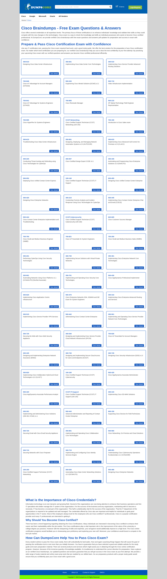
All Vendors (63, 16)
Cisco (23, 16)
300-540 (69, 334)
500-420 (26, 392)
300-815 (111, 139)
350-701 (69, 275)
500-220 (69, 81)
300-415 (111, 392)
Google (32, 16)
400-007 (69, 159)
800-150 (111, 411)
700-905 (26, 120)
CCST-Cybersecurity (73, 217)
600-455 (111, 178)
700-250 (111, 236)
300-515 (26, 314)
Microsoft (42, 16)
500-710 (111, 81)
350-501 (111, 314)
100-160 (69, 372)
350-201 (26, 256)
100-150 (26, 470)
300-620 (26, 295)
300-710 (26, 450)
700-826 (111, 334)
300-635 (69, 470)
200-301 (26, 411)
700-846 (26, 81)
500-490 (111, 470)
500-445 (111, 198)
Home (24, 20)
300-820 (26, 372)
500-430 (111, 275)
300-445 (26, 353)
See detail (54, 73)
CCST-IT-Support (72, 392)
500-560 (111, 431)
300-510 (111, 62)
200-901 (26, 275)
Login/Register (135, 7)
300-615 (26, 139)
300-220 (26, 159)
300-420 (26, 198)
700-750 (26, 236)
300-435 (111, 159)
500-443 (69, 411)
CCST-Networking (72, 120)
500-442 (69, 314)
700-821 (69, 236)
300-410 (111, 295)
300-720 (26, 431)
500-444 (26, 217)
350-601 (69, 62)
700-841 (26, 100)
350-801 (69, 431)
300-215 (69, 198)
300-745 (111, 353)
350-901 (69, 139)
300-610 (26, 62)
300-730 (69, 256)
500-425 (111, 372)
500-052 (26, 178)
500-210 (111, 100)
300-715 (69, 450)
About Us (74, 572)
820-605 (111, 217)
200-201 (111, 450)
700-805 (69, 100)
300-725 (26, 334)
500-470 (69, 295)
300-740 (69, 353)
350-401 (111, 256)
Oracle (52, 16)
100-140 (69, 178)
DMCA (102, 572)
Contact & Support (89, 572)
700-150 (111, 120)
